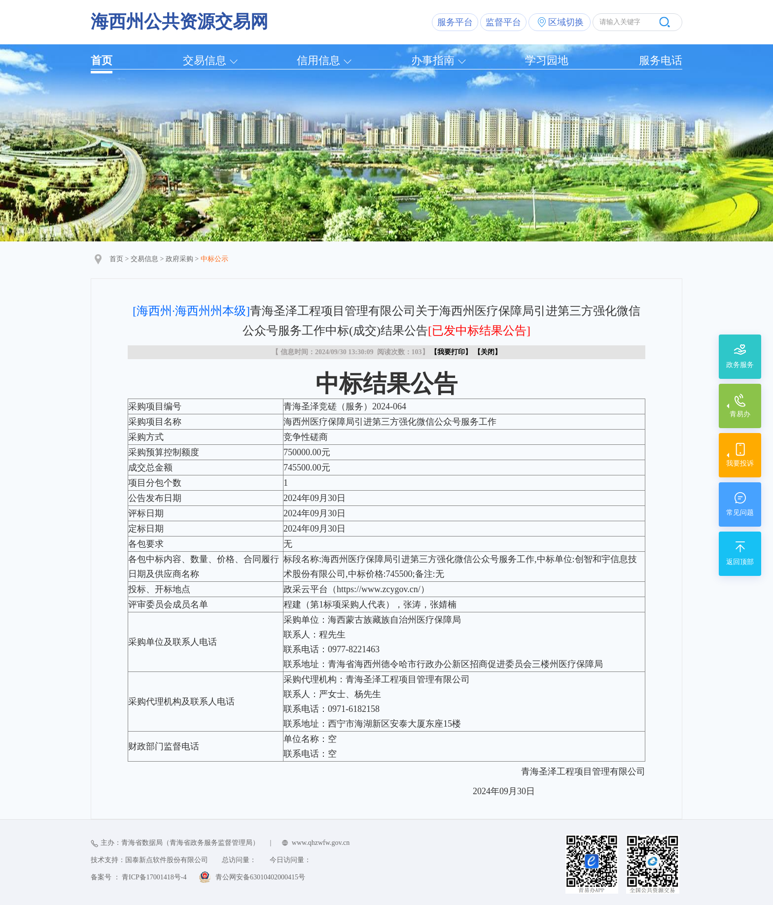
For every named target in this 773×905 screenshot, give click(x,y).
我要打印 (451, 352)
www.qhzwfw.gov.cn (321, 842)
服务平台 (455, 22)
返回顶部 (740, 562)
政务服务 (740, 365)
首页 (101, 60)
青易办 (740, 414)
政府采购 (179, 259)
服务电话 (660, 60)
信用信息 (318, 60)
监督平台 (503, 22)
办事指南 (433, 60)
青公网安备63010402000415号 (260, 877)
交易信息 (204, 60)
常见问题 (740, 512)
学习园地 (546, 60)
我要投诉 (740, 463)
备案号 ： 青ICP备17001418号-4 (138, 877)
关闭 (487, 352)
